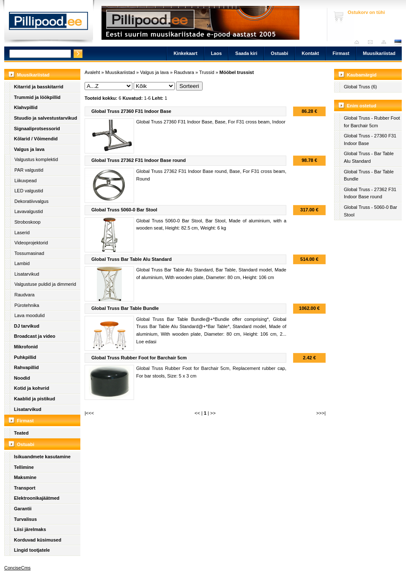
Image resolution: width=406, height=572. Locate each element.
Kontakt (310, 53)
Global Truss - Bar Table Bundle (369, 175)
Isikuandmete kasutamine (42, 456)
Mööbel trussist (236, 72)
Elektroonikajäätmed (37, 498)
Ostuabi (279, 53)
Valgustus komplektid (36, 159)
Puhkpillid (25, 357)
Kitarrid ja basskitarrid (38, 86)
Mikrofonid (26, 346)
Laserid (22, 232)
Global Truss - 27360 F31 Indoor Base (370, 139)
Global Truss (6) (360, 86)
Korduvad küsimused (37, 539)
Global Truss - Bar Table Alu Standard (369, 157)
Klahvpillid (26, 107)
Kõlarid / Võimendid (36, 138)
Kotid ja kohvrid (31, 388)
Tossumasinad (29, 253)
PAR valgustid (28, 169)
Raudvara (24, 294)
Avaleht (359, 42)
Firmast (340, 53)
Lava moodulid (29, 315)
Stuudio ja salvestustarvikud (45, 117)
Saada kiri (372, 42)
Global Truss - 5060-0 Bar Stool (370, 211)
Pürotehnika (26, 305)
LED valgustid (28, 190)
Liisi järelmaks (30, 529)
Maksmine (25, 477)
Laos (216, 53)
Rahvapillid (26, 367)
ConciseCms (17, 567)
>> (213, 413)
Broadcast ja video (34, 336)
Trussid (206, 72)
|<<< (89, 413)
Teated (21, 432)
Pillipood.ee (48, 23)
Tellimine (24, 467)
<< (197, 413)
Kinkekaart (185, 53)
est (397, 42)
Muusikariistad (379, 53)
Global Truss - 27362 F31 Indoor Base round (370, 193)
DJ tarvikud (26, 325)
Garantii (23, 508)
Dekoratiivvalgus (31, 201)
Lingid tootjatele (32, 550)
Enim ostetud (361, 105)
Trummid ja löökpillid (37, 97)
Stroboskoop (27, 221)
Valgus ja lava (29, 149)
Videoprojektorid (31, 242)
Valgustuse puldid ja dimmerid (45, 284)
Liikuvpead (25, 180)
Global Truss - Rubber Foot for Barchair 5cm (372, 121)
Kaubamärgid (361, 74)
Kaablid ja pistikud (34, 398)
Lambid (22, 263)
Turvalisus (25, 519)
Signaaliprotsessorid (37, 128)
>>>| (321, 413)
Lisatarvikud (26, 273)
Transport (25, 487)
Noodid (22, 377)
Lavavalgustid (28, 211)
